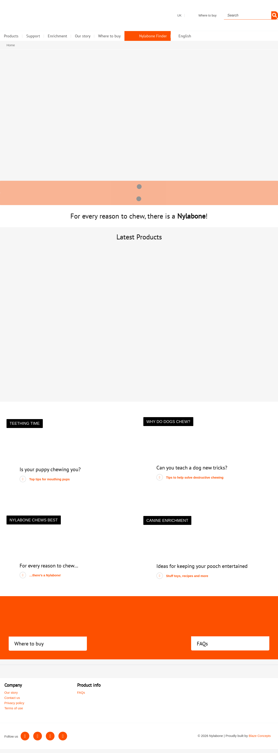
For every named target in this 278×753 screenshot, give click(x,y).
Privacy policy (14, 707)
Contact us (12, 702)
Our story (11, 696)
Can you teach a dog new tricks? (195, 471)
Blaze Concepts (259, 740)
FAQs (203, 647)
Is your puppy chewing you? (53, 473)
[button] (25, 427)
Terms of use (13, 712)
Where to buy (30, 647)
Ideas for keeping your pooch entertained (206, 570)
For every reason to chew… (52, 569)
